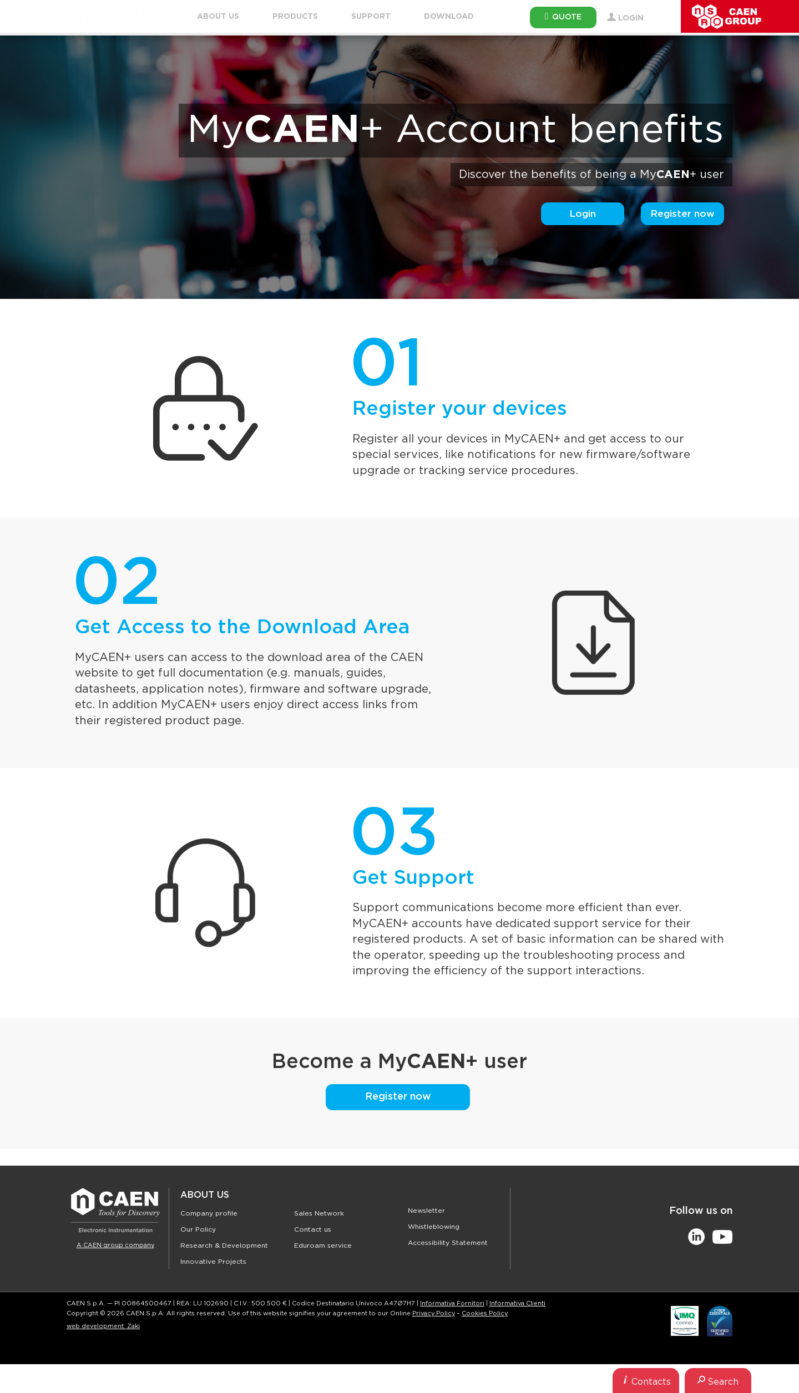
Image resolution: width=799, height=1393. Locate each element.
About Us (204, 1195)
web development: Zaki (103, 1326)
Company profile (208, 1213)
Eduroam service (323, 1245)
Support (371, 17)
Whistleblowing (433, 1226)
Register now (682, 213)
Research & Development (224, 1245)
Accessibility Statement (448, 1242)
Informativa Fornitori (452, 1303)
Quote (563, 16)
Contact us (312, 1229)
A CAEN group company (115, 1245)
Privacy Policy (433, 1313)
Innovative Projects (213, 1261)
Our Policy (198, 1229)
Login (582, 213)
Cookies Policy (485, 1313)
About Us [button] (218, 17)
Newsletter (426, 1210)
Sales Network (319, 1213)
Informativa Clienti (517, 1303)
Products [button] (295, 17)
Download (449, 17)
